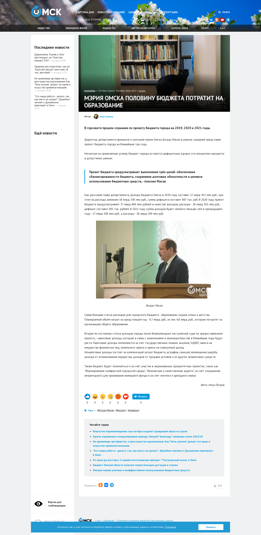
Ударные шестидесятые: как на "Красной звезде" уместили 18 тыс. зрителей (52, 69)
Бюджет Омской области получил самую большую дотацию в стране (135, 465)
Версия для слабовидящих (57, 503)
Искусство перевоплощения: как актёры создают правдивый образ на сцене (140, 431)
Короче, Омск (180, 28)
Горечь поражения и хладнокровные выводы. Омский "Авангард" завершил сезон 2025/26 (148, 436)
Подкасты (109, 28)
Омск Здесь (47, 13)
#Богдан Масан (105, 410)
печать (142, 90)
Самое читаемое (139, 12)
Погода (135, 19)
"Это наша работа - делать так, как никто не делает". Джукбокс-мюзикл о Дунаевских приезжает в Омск (52, 101)
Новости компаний (111, 12)
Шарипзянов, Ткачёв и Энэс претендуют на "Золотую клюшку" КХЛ (49, 57)
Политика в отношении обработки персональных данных (145, 520)
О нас (98, 520)
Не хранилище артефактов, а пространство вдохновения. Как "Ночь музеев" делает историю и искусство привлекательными (52, 83)
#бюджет (121, 410)
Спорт (205, 28)
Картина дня (85, 12)
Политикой (170, 526)
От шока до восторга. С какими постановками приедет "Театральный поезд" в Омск (144, 460)
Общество (43, 28)
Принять (211, 527)
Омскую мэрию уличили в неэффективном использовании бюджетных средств (141, 470)
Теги (90, 410)
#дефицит (133, 410)
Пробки (160, 19)
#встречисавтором (143, 28)
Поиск (224, 12)
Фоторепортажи (166, 12)
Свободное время (76, 28)
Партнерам (109, 520)
